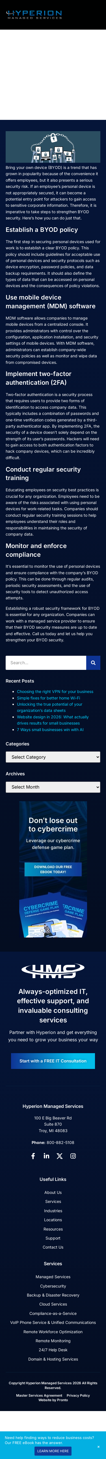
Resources (53, 1229)
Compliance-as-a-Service (53, 1313)
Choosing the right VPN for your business (55, 691)
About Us (53, 1192)
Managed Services (53, 1276)
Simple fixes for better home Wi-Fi (48, 698)
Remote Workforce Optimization (53, 1331)
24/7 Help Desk (53, 1349)
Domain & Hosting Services (53, 1359)
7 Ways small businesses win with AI (50, 729)
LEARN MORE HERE (53, 1451)
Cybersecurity (53, 1286)
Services (53, 1201)
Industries (53, 1210)
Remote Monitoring (53, 1340)
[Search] (93, 663)
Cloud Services (53, 1304)
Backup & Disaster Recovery (53, 1295)
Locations (53, 1219)
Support (53, 1238)
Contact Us (53, 1247)
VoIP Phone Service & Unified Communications (53, 1322)
